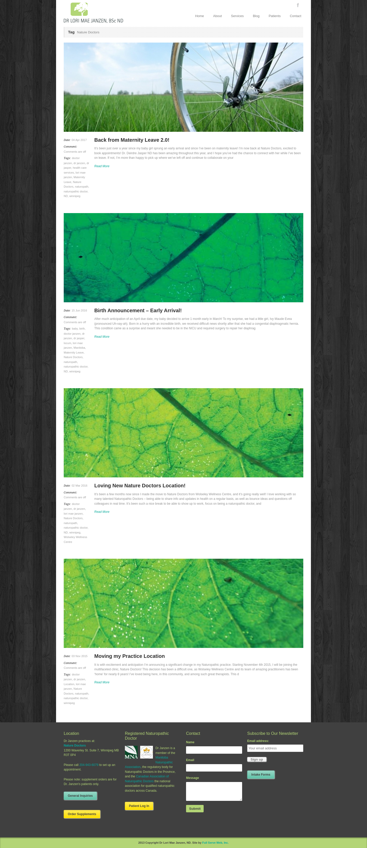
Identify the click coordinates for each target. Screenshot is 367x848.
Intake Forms (260, 774)
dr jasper (79, 338)
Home (199, 16)
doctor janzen (72, 333)
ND (66, 196)
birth (82, 328)
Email (190, 760)
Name (190, 742)
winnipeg (74, 196)
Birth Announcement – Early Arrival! (138, 310)
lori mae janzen (73, 513)
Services (237, 16)
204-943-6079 (88, 765)
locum (67, 343)
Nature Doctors (73, 357)
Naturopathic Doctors (139, 781)
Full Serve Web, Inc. (215, 842)
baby (75, 328)
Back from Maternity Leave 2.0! (131, 140)
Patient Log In (139, 806)
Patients (275, 16)
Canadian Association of (152, 776)
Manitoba (79, 347)
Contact (295, 16)
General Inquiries (80, 796)
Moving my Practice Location (129, 656)
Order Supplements (82, 814)
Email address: (258, 741)
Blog (256, 16)
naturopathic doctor (76, 191)
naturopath (81, 186)
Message (192, 778)
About (217, 16)
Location (69, 684)
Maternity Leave (74, 352)
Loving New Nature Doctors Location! (140, 485)
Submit (195, 809)
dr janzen (79, 163)
